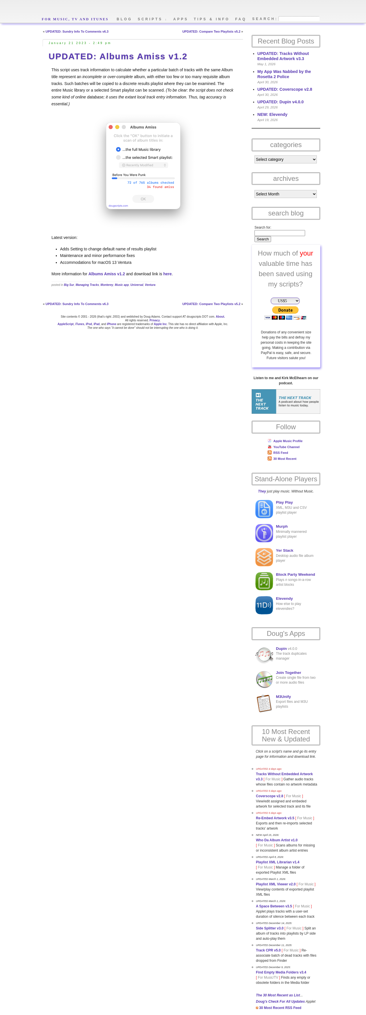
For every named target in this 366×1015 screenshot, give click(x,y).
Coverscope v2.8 (269, 796)
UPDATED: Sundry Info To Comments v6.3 (76, 31)
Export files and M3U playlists (281, 703)
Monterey (107, 284)
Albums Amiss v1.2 (106, 274)
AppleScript (65, 324)
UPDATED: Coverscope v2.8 (284, 89)
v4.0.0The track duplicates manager (281, 655)
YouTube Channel (284, 447)
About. (220, 316)
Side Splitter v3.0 (270, 928)
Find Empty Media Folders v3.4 (281, 972)
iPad (97, 324)
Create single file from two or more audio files (285, 679)
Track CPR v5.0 (268, 950)
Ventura (150, 284)
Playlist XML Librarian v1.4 (277, 862)
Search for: (262, 227)
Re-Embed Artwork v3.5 (275, 818)
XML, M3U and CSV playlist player (281, 509)
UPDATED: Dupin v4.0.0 (280, 102)
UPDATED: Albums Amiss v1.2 (118, 56)
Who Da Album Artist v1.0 (277, 840)
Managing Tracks (87, 284)
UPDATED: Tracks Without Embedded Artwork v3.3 (283, 56)
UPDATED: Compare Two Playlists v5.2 (211, 31)
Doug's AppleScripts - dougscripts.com (109, 9)
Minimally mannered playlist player (281, 533)
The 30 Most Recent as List (278, 995)
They (262, 491)
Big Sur (69, 284)
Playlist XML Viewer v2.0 (276, 884)
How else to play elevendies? (278, 605)
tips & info (212, 19)
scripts (153, 19)
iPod (89, 324)
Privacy (155, 320)
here (167, 274)
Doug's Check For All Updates (280, 1002)
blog (124, 19)
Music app (122, 284)
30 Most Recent (282, 458)
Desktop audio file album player (284, 557)
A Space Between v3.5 (274, 906)
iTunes (79, 324)
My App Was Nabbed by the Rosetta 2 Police (284, 74)
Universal (136, 284)
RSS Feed (278, 452)
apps (180, 19)
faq (240, 19)
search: (265, 19)
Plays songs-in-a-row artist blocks (285, 581)
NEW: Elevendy (272, 114)
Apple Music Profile (285, 441)
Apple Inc (160, 324)
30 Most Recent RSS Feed (278, 1008)
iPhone (111, 324)
